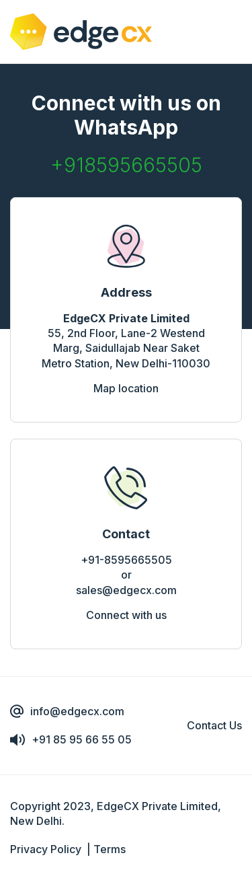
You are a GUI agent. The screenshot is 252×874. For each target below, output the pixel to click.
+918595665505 (126, 165)
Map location (126, 388)
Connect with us (126, 615)
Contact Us (214, 725)
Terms (109, 849)
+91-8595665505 (126, 560)
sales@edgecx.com (126, 590)
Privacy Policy (45, 849)
